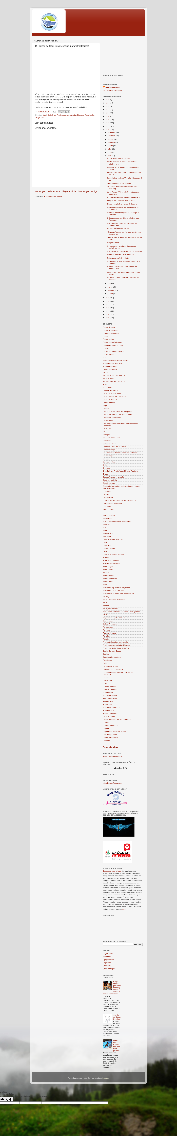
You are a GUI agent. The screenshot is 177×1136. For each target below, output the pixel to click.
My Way (106, 597)
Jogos (105, 530)
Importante (107, 957)
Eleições (106, 465)
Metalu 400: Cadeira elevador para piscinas (116, 1045)
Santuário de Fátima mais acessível (120, 255)
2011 (108, 311)
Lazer (105, 542)
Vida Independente (110, 735)
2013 (108, 304)
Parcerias (106, 630)
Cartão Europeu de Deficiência (114, 396)
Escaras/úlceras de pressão (113, 477)
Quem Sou (107, 966)
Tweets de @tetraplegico (112, 756)
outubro (111, 139)
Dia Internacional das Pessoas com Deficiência (120, 453)
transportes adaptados (111, 707)
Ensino (105, 474)
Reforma (106, 663)
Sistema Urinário (109, 686)
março (110, 287)
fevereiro (111, 290)
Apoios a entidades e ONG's (113, 351)
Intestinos (106, 524)
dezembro (112, 132)
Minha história (108, 576)
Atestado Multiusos (110, 366)
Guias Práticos (108, 509)
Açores (105, 336)
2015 (108, 298)
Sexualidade (107, 680)
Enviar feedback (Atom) (53, 196)
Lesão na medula (109, 548)
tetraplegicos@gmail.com (112, 783)
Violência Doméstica (110, 738)
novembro (112, 136)
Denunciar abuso (111, 747)
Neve (105, 603)
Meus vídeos (108, 570)
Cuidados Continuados (111, 438)
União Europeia (109, 716)
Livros (105, 551)
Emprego (106, 468)
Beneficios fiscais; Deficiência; (114, 381)
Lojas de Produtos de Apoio (113, 554)
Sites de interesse (109, 689)
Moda (105, 585)
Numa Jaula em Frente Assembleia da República (121, 612)
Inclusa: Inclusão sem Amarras (118, 229)
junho (110, 152)
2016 (108, 129)
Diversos (106, 459)
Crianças (106, 435)
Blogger (105, 1078)
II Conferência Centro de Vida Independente (123, 197)
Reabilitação (89, 115)
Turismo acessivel (110, 713)
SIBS (105, 683)
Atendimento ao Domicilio (112, 363)
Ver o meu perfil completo (112, 90)
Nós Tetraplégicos (113, 87)
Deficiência (52, 115)
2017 (108, 126)
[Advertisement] (123, 55)
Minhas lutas (108, 582)
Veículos (106, 722)
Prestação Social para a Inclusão (115, 642)
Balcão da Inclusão (110, 369)
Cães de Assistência (110, 390)
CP (104, 432)
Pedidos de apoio (109, 633)
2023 (108, 106)
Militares (106, 573)
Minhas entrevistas (110, 579)
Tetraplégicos (40, 118)
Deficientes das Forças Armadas (115, 447)
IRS (104, 527)
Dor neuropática (109, 462)
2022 (108, 110)
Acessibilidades (109, 327)
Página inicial (69, 191)
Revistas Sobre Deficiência (113, 669)
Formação (107, 506)
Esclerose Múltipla (110, 480)
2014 (108, 301)
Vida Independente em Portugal (119, 183)
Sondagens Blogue (110, 695)
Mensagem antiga (87, 191)
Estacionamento (109, 483)
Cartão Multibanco (110, 399)
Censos (106, 409)
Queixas (106, 654)
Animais (106, 348)
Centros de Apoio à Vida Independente (117, 415)
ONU (105, 615)
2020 (108, 116)
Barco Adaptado (109, 378)
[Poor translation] (9, 1099)
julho (110, 149)
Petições (106, 639)
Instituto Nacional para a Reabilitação (117, 521)
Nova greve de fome (110, 609)
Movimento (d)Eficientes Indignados (116, 588)
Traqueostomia (108, 710)
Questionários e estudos (112, 657)
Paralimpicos (108, 627)
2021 (108, 113)
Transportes (107, 704)
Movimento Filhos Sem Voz (113, 591)
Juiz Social (107, 536)
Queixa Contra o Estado (112, 651)
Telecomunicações (110, 698)
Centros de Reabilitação (112, 418)
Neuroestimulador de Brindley (114, 600)
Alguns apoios (108, 339)
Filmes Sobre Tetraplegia (112, 503)
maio (110, 156)
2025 (108, 100)
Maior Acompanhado (111, 560)
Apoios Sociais (108, 354)
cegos (105, 405)
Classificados (108, 421)
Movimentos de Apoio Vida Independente (118, 594)
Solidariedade (108, 692)
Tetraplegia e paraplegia (112, 871)
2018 (108, 123)
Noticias (106, 606)
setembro (111, 142)
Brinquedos (107, 387)
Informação (107, 518)
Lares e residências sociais (113, 539)
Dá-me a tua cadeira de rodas (118, 158)
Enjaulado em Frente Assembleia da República (120, 471)
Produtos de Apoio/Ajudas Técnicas (70, 115)
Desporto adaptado (110, 450)
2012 (108, 308)
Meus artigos (108, 566)
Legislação (107, 545)
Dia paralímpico (113, 243)
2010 (108, 314)
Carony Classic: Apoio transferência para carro (124, 251)
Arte (104, 357)
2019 (108, 120)
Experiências (108, 497)
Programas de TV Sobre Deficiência (116, 648)
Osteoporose (108, 621)
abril (109, 284)
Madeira (106, 557)
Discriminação (108, 456)
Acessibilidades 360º (111, 330)
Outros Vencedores (110, 624)
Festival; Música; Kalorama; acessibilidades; (119, 500)
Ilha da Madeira (109, 515)
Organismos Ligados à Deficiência (116, 618)
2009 (108, 318)
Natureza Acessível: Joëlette (118, 258)
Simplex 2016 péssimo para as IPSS (121, 201)
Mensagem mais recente (47, 191)
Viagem (106, 729)
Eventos (106, 494)
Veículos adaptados (110, 725)
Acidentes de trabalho (111, 333)
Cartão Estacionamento (112, 393)
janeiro (110, 294)
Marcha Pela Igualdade (112, 563)
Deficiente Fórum (109, 444)
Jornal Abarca (108, 533)
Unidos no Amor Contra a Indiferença (117, 719)
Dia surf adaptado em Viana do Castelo (122, 204)
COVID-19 (107, 429)
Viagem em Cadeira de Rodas (114, 732)
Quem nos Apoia (109, 969)
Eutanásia (107, 491)
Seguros (106, 677)
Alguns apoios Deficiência (113, 342)
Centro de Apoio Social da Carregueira (117, 412)
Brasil (45, 115)
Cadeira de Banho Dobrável (117, 1017)
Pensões (106, 636)
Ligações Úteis (108, 960)
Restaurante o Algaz (110, 666)
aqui (124, 909)
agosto (110, 146)
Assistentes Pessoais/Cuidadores (115, 360)
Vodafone (106, 741)
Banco (105, 372)
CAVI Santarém (109, 402)
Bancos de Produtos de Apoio (114, 375)
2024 (108, 103)
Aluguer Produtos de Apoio (113, 345)
